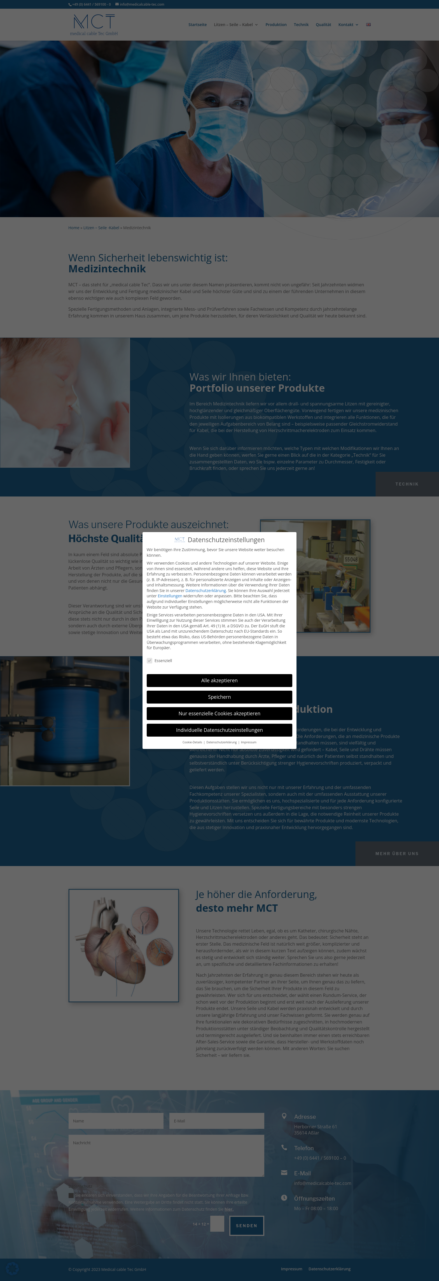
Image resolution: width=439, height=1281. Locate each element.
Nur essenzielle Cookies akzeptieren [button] (220, 713)
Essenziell (159, 660)
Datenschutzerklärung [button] (221, 742)
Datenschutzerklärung (206, 590)
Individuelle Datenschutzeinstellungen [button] (219, 730)
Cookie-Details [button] (193, 742)
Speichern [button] (219, 696)
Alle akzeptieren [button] (219, 680)
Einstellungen (170, 595)
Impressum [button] (248, 742)
